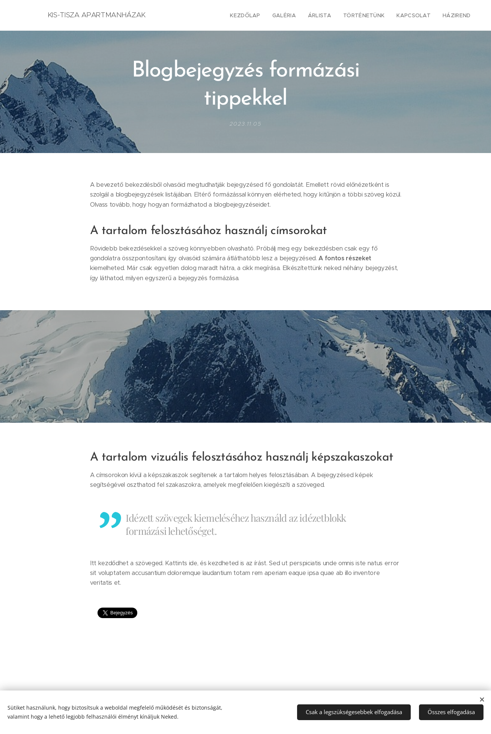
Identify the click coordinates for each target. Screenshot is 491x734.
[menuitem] (260, 15)
